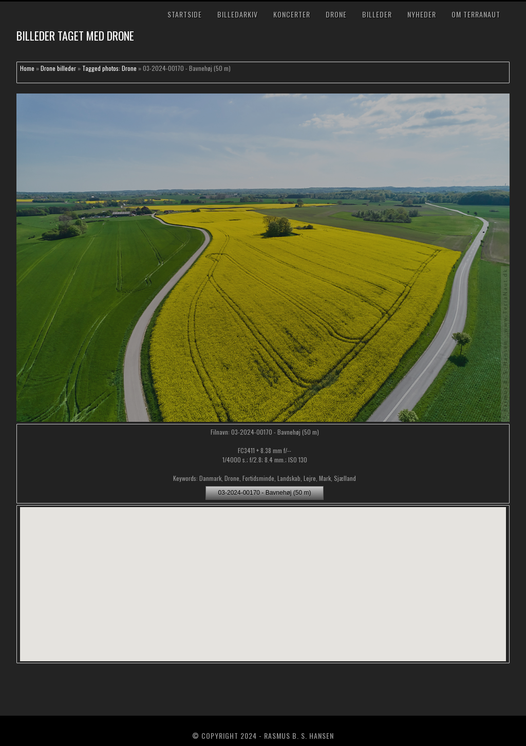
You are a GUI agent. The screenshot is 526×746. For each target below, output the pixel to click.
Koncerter (291, 14)
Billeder (377, 14)
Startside (184, 14)
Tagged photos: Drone (109, 68)
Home (27, 68)
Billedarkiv (237, 14)
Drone (336, 14)
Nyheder (421, 14)
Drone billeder (58, 68)
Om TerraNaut (476, 14)
